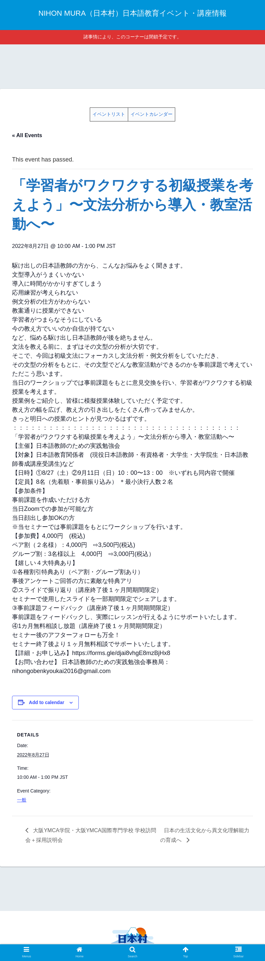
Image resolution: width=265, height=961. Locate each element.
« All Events (27, 135)
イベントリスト (108, 114)
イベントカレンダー (151, 114)
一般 (21, 800)
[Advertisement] (132, 65)
